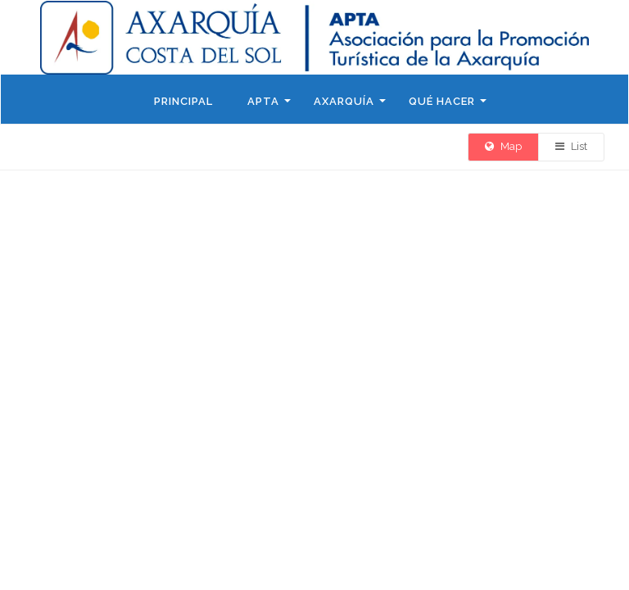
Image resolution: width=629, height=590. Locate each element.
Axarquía (344, 101)
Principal (183, 101)
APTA (263, 101)
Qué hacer (442, 101)
